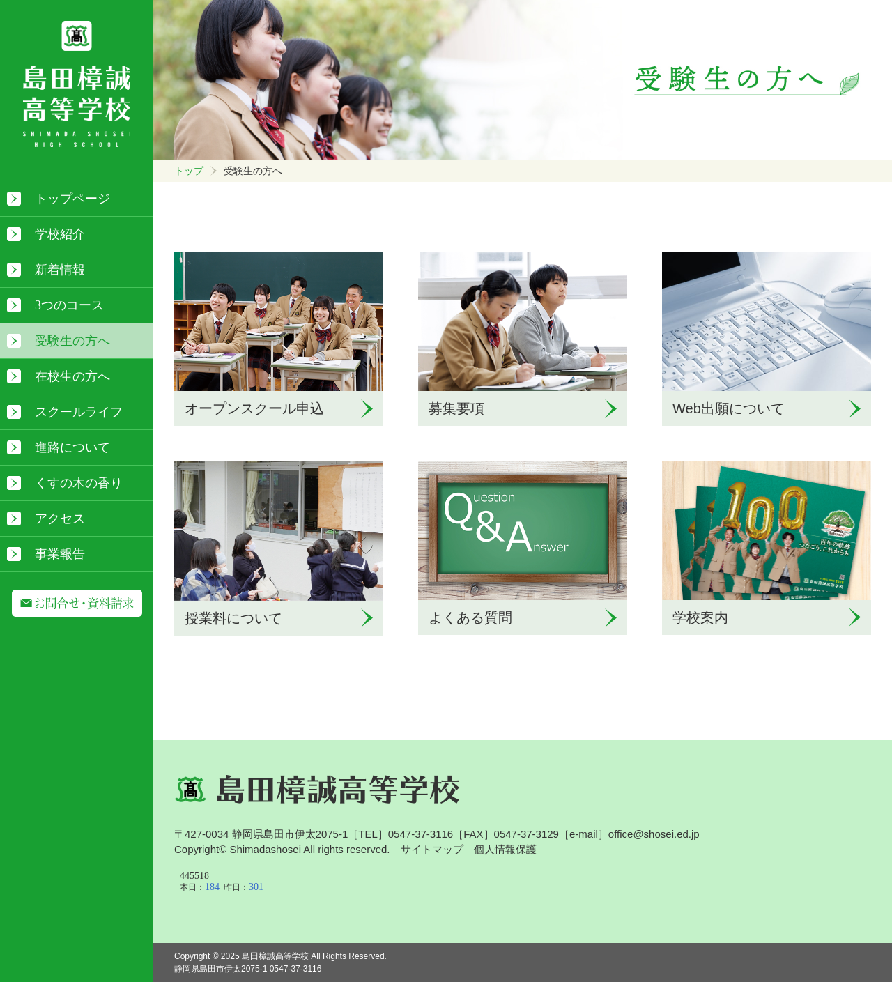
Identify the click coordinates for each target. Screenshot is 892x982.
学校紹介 (60, 234)
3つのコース (69, 305)
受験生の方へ (72, 341)
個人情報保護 (505, 849)
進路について (72, 447)
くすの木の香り (79, 483)
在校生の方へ (72, 376)
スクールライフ (79, 412)
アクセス (60, 518)
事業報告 (60, 554)
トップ (188, 170)
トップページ (72, 199)
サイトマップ (432, 849)
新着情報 (60, 270)
